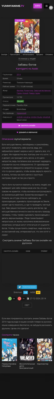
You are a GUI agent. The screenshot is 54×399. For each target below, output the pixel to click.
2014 (19, 75)
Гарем (19, 93)
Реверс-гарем (34, 93)
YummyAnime (13, 5)
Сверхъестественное (42, 91)
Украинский (21, 113)
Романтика (28, 91)
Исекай (25, 93)
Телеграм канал (29, 287)
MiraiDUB (46, 117)
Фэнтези (20, 91)
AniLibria (26, 117)
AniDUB (20, 117)
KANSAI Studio (36, 117)
